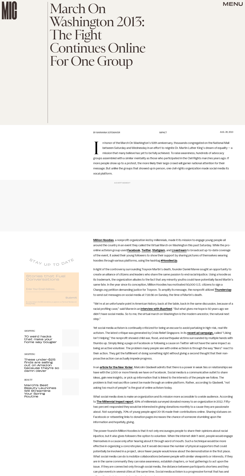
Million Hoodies (103, 240)
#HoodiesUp (169, 260)
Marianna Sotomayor (108, 132)
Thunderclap (223, 289)
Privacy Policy (30, 306)
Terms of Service (68, 304)
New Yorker (125, 367)
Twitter (146, 250)
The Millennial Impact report (115, 401)
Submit (71, 299)
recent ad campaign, (200, 332)
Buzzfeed (166, 308)
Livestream (179, 250)
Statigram (158, 250)
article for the (109, 367)
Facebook (133, 250)
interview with (150, 308)
